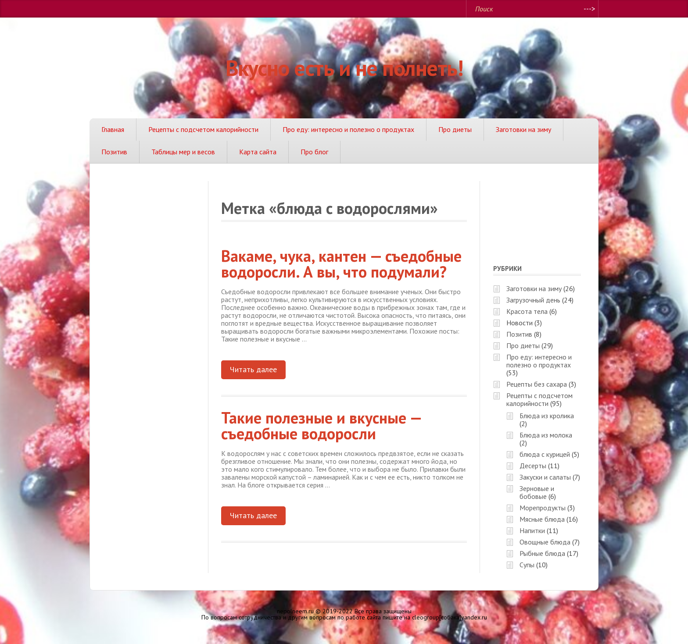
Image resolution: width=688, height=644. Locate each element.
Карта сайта (257, 151)
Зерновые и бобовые (537, 492)
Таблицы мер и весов (183, 151)
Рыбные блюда (542, 553)
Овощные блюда (545, 541)
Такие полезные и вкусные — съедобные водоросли (322, 425)
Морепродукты (543, 507)
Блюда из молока (546, 435)
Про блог (314, 151)
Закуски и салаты (545, 477)
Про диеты (455, 129)
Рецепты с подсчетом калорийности (203, 129)
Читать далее (253, 369)
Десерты (533, 465)
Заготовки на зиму (523, 129)
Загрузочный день (533, 299)
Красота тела (527, 311)
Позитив (114, 151)
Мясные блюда (542, 519)
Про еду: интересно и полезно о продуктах (348, 129)
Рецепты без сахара (536, 384)
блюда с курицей (545, 454)
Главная (112, 129)
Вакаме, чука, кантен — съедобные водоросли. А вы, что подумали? (341, 264)
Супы (527, 564)
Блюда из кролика (547, 415)
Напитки (532, 530)
